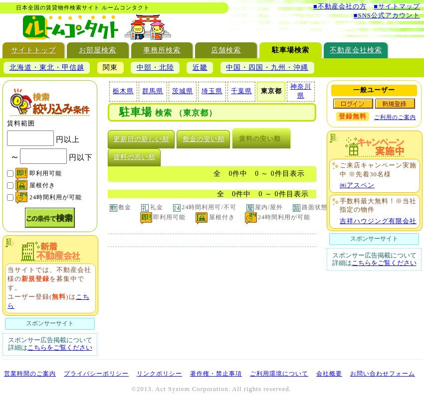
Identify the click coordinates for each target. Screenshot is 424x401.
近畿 (200, 67)
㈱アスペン (357, 185)
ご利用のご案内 (395, 117)
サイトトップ (33, 50)
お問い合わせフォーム (382, 373)
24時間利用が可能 (48, 197)
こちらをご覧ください (59, 347)
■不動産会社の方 (340, 6)
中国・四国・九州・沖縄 (267, 67)
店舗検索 (226, 50)
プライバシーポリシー (96, 373)
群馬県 (152, 91)
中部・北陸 (155, 67)
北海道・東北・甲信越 (46, 67)
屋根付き (35, 185)
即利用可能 (38, 173)
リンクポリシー (159, 373)
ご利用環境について (279, 373)
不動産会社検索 (356, 50)
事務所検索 (162, 50)
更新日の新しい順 (141, 138)
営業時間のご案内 (30, 373)
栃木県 (123, 91)
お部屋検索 (97, 50)
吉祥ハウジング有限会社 (378, 221)
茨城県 (182, 91)
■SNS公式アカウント (387, 15)
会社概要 (329, 373)
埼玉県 (212, 91)
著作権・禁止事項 (216, 373)
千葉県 (241, 91)
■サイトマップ (397, 6)
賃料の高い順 (134, 156)
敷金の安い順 (203, 138)
